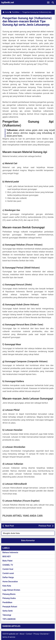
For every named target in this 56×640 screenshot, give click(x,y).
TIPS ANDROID (9, 619)
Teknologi (6, 615)
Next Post (9, 526)
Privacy (36, 634)
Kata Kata (6, 586)
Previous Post (45, 526)
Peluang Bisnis (9, 594)
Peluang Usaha (9, 598)
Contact (29, 634)
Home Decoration (10, 581)
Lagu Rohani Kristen (11, 590)
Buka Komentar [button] (28, 540)
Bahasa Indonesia (10, 552)
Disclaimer (44, 634)
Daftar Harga (8, 577)
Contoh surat (8, 573)
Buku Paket (7, 561)
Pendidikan (7, 602)
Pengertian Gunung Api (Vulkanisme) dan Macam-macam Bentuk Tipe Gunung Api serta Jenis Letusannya (27, 21)
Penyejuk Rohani (9, 606)
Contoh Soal (7, 569)
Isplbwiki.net (7, 2)
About (22, 634)
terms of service (8, 637)
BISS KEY (6, 556)
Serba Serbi (7, 611)
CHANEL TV (7, 565)
